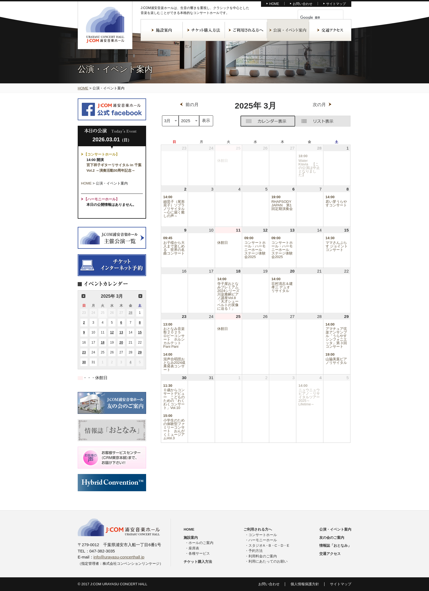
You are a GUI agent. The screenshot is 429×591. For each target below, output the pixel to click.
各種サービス (199, 553)
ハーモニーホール (262, 540)
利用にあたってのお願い (268, 561)
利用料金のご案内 (262, 556)
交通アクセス (330, 30)
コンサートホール (262, 535)
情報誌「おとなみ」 (335, 545)
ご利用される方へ (246, 30)
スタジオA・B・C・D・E (268, 545)
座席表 (194, 548)
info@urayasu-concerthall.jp (119, 557)
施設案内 (162, 30)
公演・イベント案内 (288, 30)
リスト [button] (323, 121)
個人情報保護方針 (305, 584)
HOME (274, 4)
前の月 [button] (83, 296)
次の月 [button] (140, 296)
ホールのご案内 (201, 543)
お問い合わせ (302, 4)
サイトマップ (336, 4)
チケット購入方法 (204, 30)
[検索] (314, 17)
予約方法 (255, 551)
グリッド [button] (240, 122)
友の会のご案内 (331, 538)
